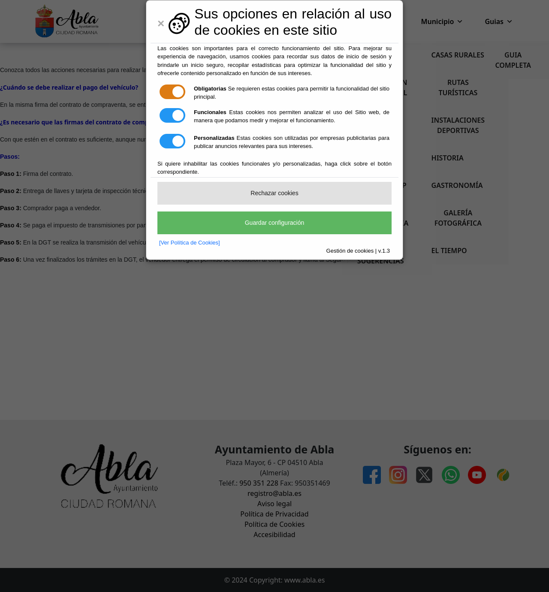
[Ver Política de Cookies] (189, 242)
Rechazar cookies (274, 193)
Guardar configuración (275, 222)
